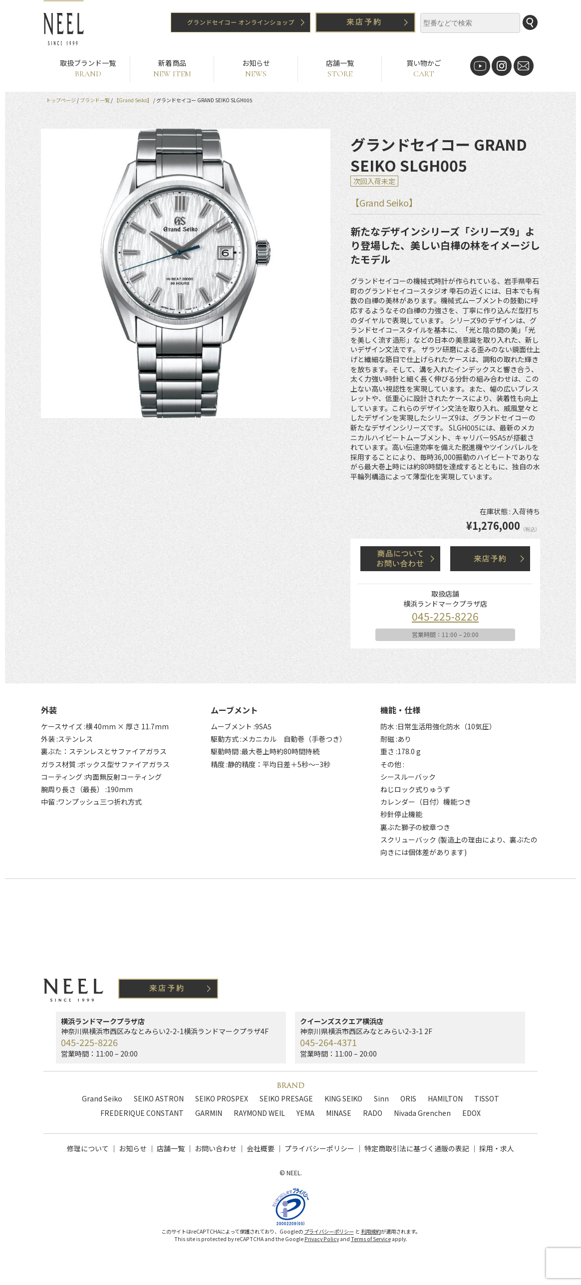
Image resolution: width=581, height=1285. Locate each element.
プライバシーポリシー (319, 1148)
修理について (88, 1148)
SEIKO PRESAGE (286, 1098)
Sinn (381, 1098)
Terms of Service (371, 1250)
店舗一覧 (339, 68)
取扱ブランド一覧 (88, 68)
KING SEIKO (343, 1098)
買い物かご (423, 68)
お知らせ (255, 68)
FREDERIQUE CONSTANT (142, 1113)
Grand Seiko (102, 1098)
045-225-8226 (445, 616)
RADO (372, 1113)
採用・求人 (496, 1148)
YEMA (305, 1113)
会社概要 (261, 1148)
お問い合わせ (216, 1148)
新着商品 (172, 68)
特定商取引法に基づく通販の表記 (416, 1148)
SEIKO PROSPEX (221, 1098)
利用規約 (371, 1243)
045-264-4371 (328, 1042)
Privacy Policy (321, 1250)
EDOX (471, 1113)
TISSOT (486, 1098)
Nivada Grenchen (422, 1113)
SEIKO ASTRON (159, 1098)
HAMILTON (445, 1098)
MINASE (338, 1113)
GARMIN (208, 1113)
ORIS (408, 1098)
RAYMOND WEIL (259, 1113)
